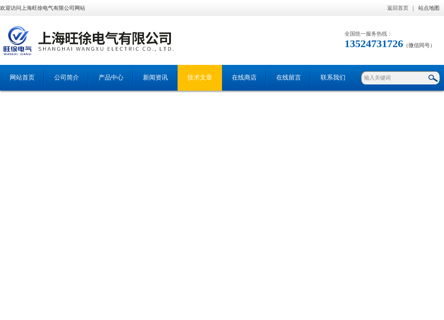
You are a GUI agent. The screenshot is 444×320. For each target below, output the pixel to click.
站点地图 (429, 8)
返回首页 (397, 8)
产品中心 (111, 77)
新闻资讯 (155, 77)
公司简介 (66, 77)
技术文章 (199, 77)
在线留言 (288, 77)
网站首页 (22, 77)
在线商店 (244, 77)
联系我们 (333, 77)
